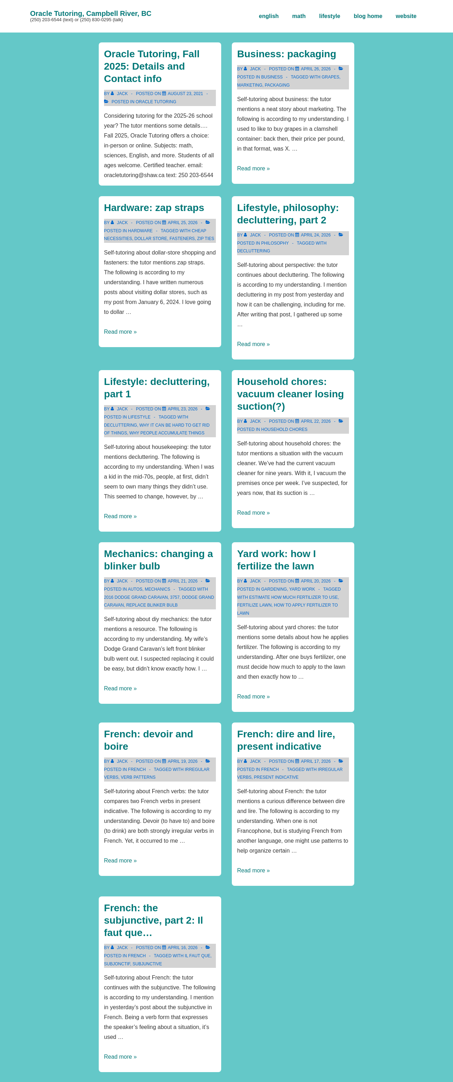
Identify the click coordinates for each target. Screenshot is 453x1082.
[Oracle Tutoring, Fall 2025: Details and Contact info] (185, 93)
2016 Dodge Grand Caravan (136, 597)
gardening (274, 589)
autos (135, 589)
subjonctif (117, 963)
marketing (249, 85)
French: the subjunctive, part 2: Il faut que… (153, 920)
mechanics (157, 589)
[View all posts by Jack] (120, 93)
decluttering (253, 250)
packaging (277, 85)
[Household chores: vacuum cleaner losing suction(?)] (316, 421)
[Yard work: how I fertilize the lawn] (316, 581)
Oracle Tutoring (156, 101)
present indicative (276, 777)
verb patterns (138, 777)
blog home (368, 16)
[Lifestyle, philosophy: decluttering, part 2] (316, 235)
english (269, 16)
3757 (175, 597)
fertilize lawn (254, 605)
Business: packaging (286, 53)
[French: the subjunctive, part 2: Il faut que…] (182, 947)
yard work (302, 589)
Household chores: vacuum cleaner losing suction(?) (290, 394)
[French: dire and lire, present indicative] (316, 761)
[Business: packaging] (316, 68)
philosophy (275, 243)
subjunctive (147, 963)
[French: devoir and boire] (182, 761)
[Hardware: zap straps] (182, 222)
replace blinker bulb (152, 605)
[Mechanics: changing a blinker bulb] (182, 581)
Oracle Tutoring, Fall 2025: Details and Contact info (152, 66)
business (272, 77)
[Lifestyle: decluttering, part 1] (182, 409)
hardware (140, 230)
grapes (330, 77)
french (137, 769)
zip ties (205, 238)
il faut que (198, 955)
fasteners (182, 238)
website (406, 16)
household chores (284, 429)
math (299, 16)
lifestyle (329, 16)
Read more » (253, 168)
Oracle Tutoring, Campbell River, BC (90, 13)
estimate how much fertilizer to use (293, 597)
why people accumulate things (167, 433)
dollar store (150, 238)
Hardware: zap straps (154, 207)
